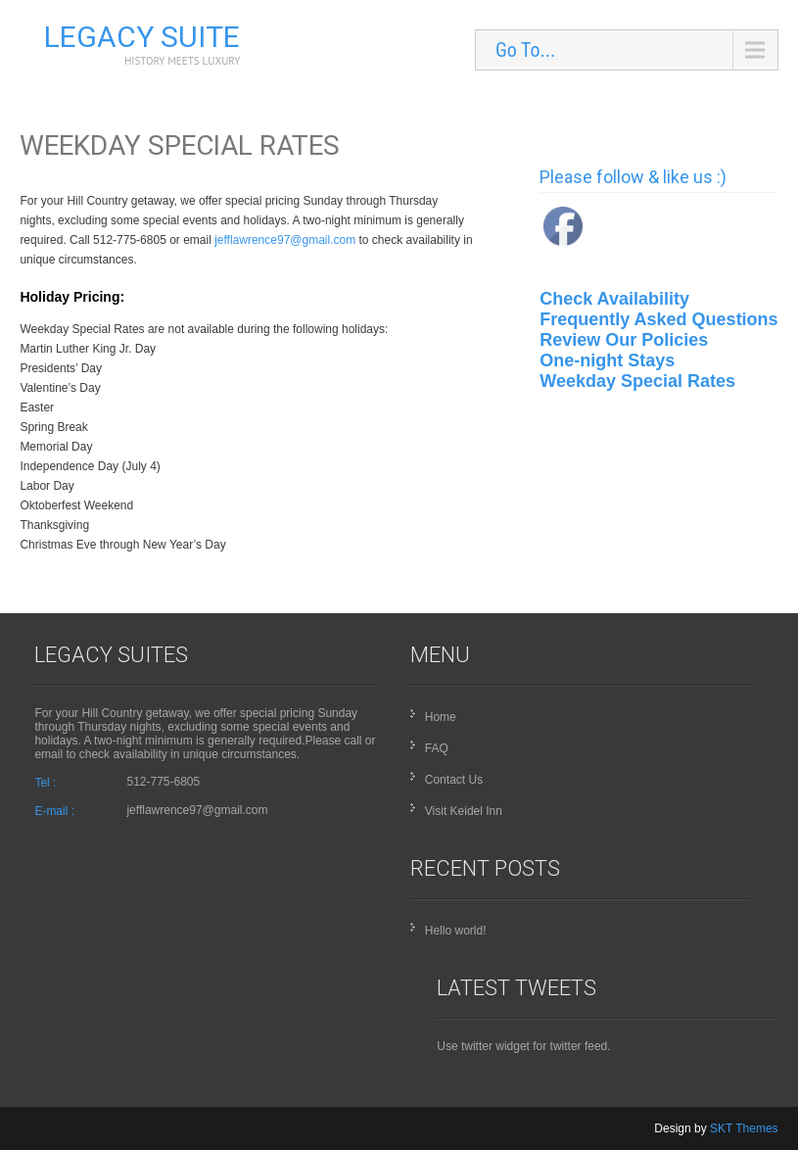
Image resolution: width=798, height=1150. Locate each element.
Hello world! (456, 930)
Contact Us (454, 780)
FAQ (436, 748)
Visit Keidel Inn (463, 811)
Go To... (525, 50)
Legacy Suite (142, 37)
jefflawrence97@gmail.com (284, 240)
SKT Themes (744, 1128)
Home (440, 717)
